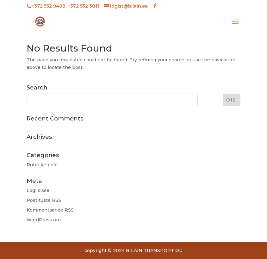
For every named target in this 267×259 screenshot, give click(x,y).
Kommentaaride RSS (50, 210)
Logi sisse (38, 190)
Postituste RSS (44, 200)
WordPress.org (44, 220)
